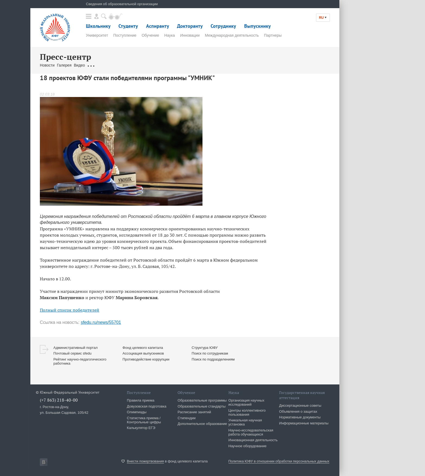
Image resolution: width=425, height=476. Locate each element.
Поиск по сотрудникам (210, 353)
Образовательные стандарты (202, 406)
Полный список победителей (69, 310)
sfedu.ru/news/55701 (101, 322)
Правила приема (140, 400)
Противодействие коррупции (146, 359)
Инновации (189, 35)
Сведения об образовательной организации (122, 4)
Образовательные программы (202, 400)
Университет (97, 35)
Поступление (124, 35)
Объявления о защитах (298, 411)
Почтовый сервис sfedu (72, 353)
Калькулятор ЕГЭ (141, 428)
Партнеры (273, 35)
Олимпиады (136, 412)
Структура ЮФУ (205, 348)
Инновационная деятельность (253, 440)
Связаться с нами (141, 65)
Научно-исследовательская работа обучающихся (250, 432)
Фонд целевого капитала (143, 348)
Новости (47, 65)
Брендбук (168, 65)
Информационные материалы (304, 423)
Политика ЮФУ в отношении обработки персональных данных (278, 461)
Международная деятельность (232, 35)
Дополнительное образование (202, 424)
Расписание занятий (194, 412)
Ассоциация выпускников (143, 353)
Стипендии (186, 418)
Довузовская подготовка (146, 406)
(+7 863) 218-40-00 (59, 400)
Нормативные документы (300, 417)
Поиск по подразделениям (213, 359)
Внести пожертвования (145, 461)
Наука (169, 35)
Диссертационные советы (300, 405)
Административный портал (75, 348)
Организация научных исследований (246, 402)
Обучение (150, 35)
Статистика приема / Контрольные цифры (144, 420)
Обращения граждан (105, 65)
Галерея (64, 65)
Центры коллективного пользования (247, 412)
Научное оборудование (247, 446)
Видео (79, 65)
